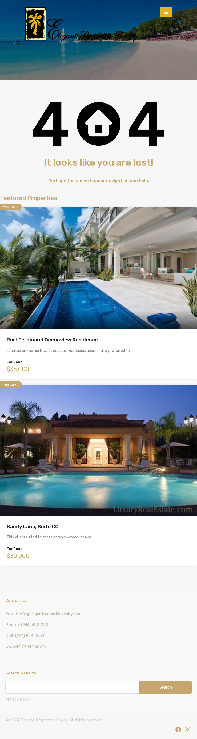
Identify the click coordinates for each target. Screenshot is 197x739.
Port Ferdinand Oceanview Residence (52, 340)
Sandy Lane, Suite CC (33, 526)
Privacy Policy (18, 699)
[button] (166, 12)
